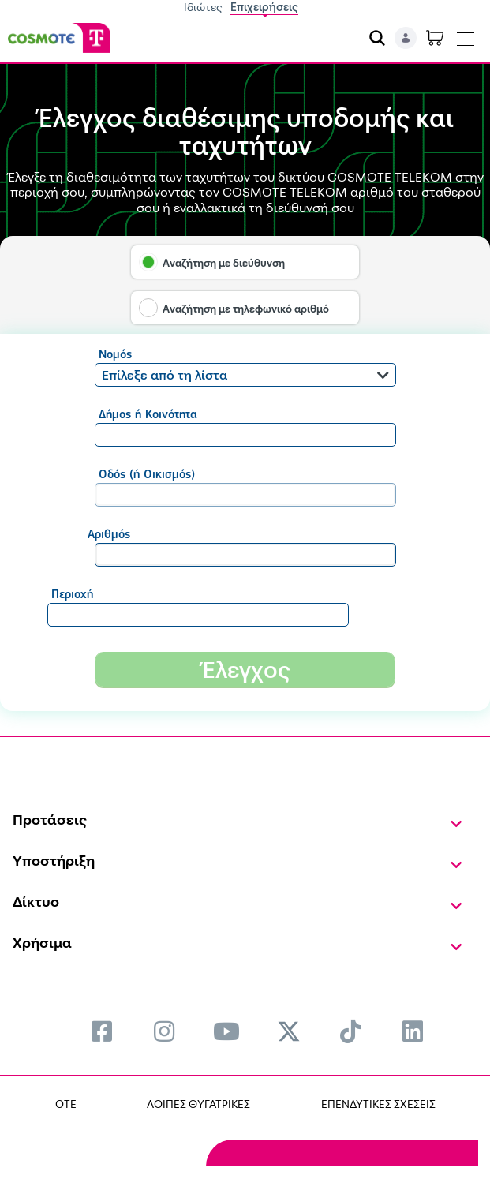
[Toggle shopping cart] (434, 37)
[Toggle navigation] (465, 35)
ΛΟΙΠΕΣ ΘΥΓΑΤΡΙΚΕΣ (198, 1103)
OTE (66, 1103)
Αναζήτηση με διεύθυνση (224, 262)
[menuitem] (102, 1031)
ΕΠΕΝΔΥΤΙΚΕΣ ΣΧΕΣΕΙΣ (378, 1103)
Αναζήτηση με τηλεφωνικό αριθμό (246, 308)
